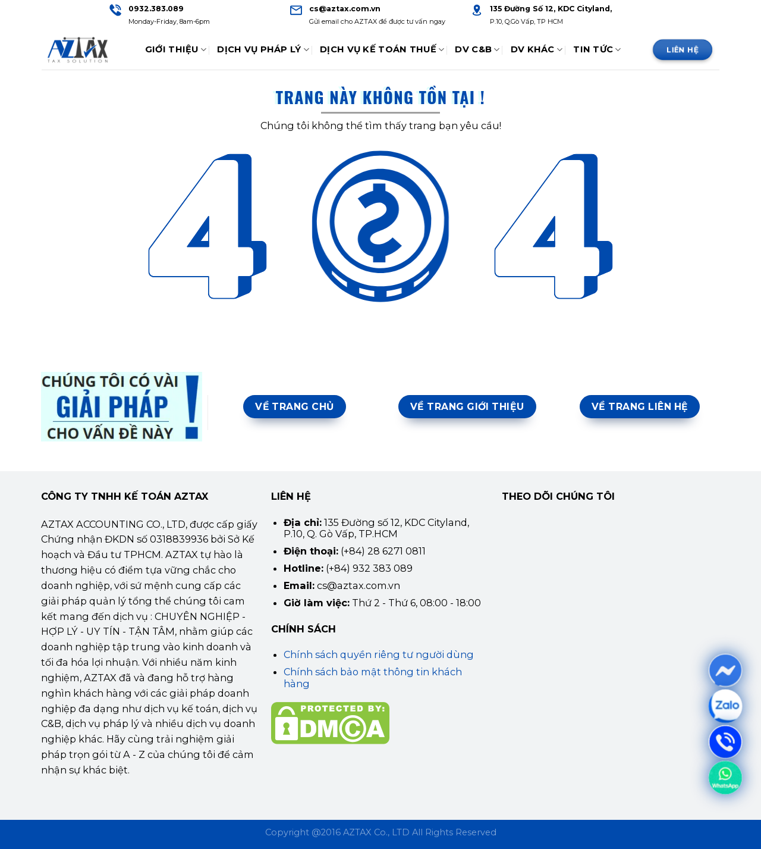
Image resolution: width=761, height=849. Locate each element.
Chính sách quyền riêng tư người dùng (379, 654)
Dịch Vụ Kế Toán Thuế (382, 49)
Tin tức (597, 49)
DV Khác (537, 49)
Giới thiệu (175, 49)
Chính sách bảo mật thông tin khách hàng (373, 677)
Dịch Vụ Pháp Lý (263, 49)
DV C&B (477, 49)
